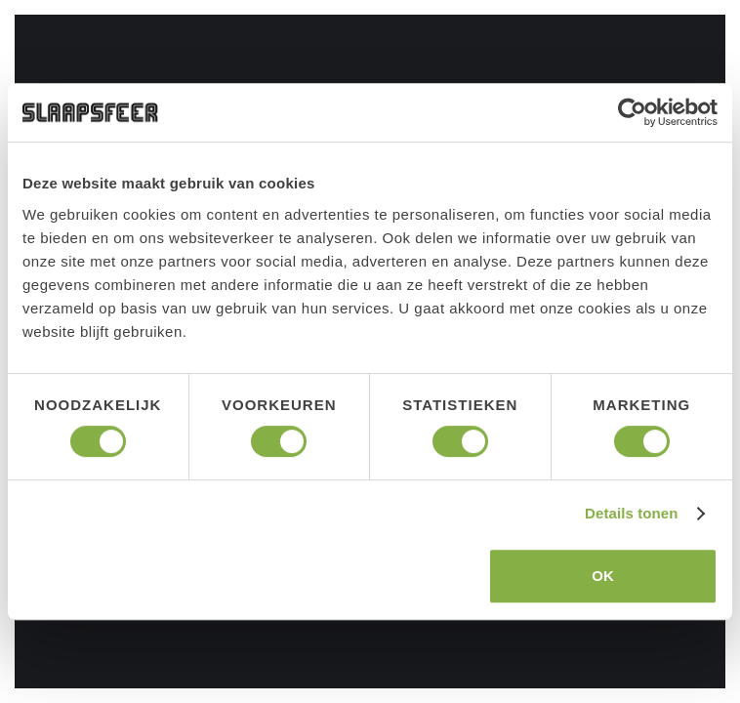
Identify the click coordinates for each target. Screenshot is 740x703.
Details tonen (631, 513)
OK (603, 575)
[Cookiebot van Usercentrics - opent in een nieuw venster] (632, 112)
